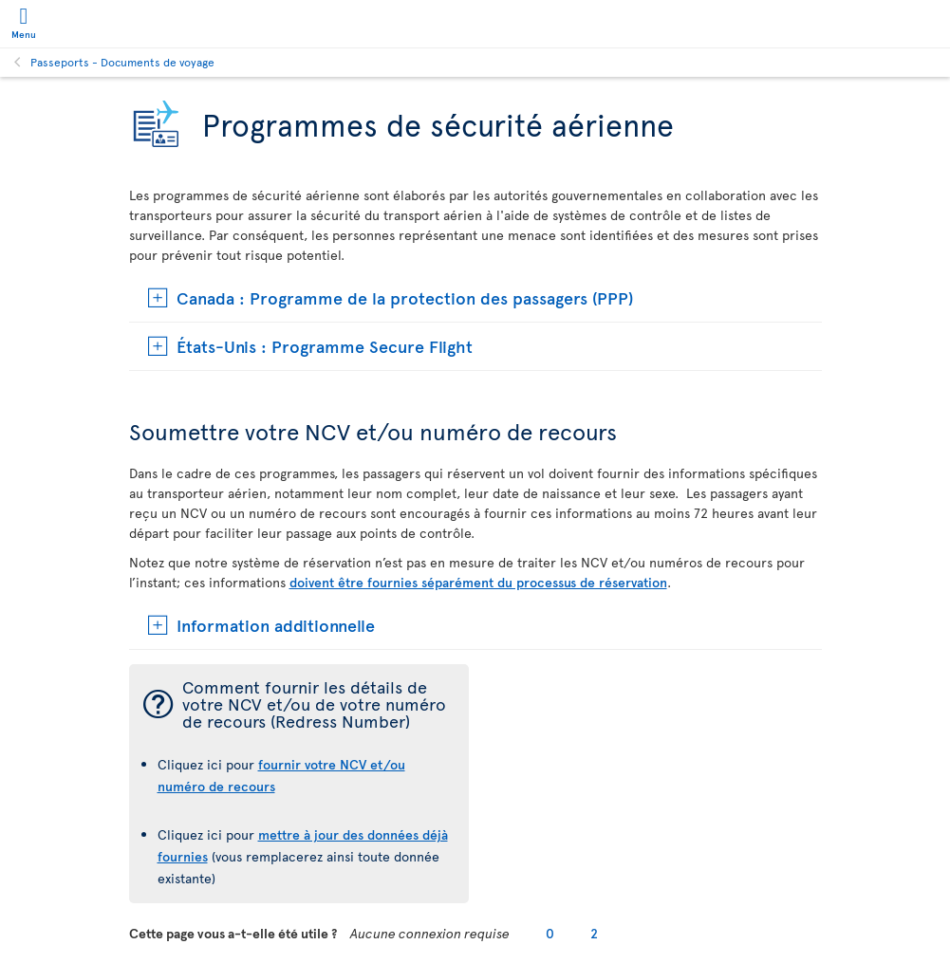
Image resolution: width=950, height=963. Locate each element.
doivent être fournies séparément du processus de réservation (478, 582)
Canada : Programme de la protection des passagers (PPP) (405, 297)
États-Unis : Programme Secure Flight (325, 346)
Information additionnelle (276, 625)
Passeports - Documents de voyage (122, 61)
